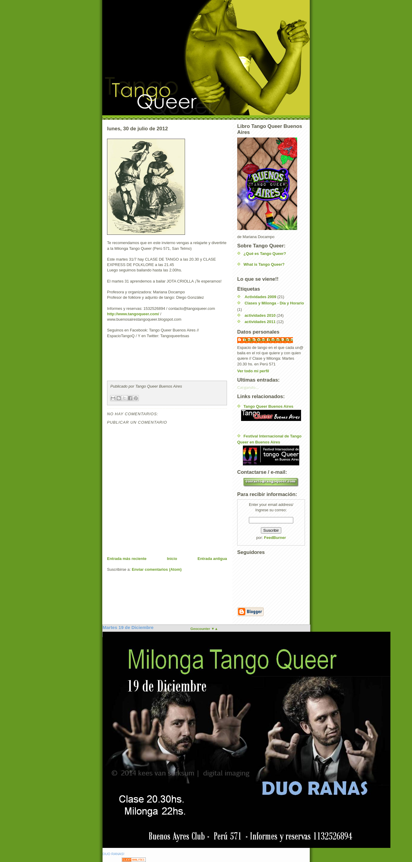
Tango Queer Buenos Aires (268, 339)
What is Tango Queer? (264, 264)
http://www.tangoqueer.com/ (133, 314)
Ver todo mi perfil (253, 371)
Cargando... (248, 387)
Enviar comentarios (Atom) (156, 569)
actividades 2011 (260, 321)
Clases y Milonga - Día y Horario (274, 303)
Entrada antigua (212, 558)
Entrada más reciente (127, 558)
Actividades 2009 (260, 297)
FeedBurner (275, 537)
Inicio (172, 558)
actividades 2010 (260, 315)
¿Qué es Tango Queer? (264, 253)
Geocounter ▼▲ (204, 629)
